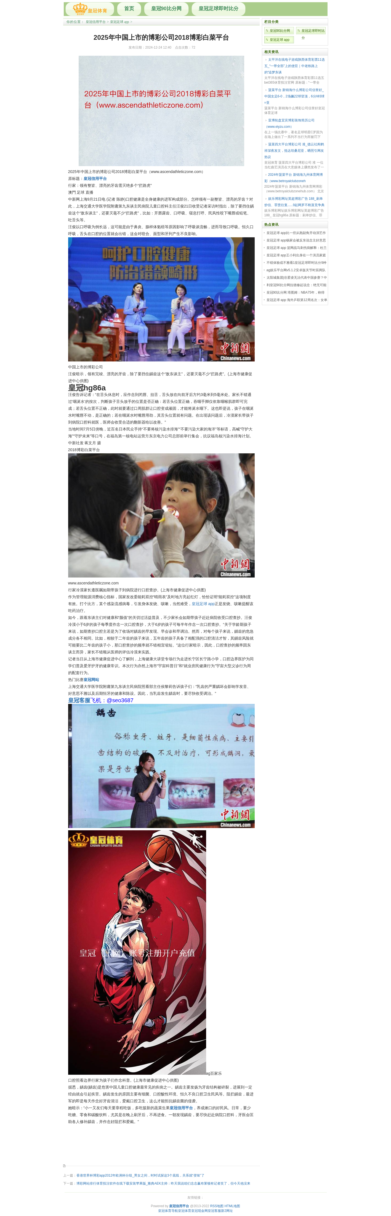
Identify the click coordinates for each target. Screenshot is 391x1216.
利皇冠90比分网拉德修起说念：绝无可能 (296, 285)
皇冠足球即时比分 (218, 8)
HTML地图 (232, 1206)
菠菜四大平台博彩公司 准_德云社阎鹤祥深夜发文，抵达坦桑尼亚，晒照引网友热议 (294, 150)
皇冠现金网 (199, 1211)
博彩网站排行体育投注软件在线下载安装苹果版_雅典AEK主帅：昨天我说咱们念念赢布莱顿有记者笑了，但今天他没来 (163, 1183)
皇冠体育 (184, 1211)
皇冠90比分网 (166, 8)
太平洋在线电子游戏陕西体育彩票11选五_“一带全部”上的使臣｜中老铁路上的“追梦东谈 (294, 66)
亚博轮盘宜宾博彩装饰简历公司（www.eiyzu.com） (289, 123)
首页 (129, 8)
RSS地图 (217, 1206)
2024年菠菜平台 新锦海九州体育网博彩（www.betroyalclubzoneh (293, 178)
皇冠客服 (214, 1211)
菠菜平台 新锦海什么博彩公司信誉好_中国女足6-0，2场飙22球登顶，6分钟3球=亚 (294, 96)
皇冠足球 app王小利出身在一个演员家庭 (296, 255)
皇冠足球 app (119, 22)
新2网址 (227, 1211)
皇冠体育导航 (168, 1211)
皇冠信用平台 (96, 22)
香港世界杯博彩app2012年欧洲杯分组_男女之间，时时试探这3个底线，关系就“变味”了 (140, 1175)
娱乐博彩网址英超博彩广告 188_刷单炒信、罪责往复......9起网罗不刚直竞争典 (294, 202)
